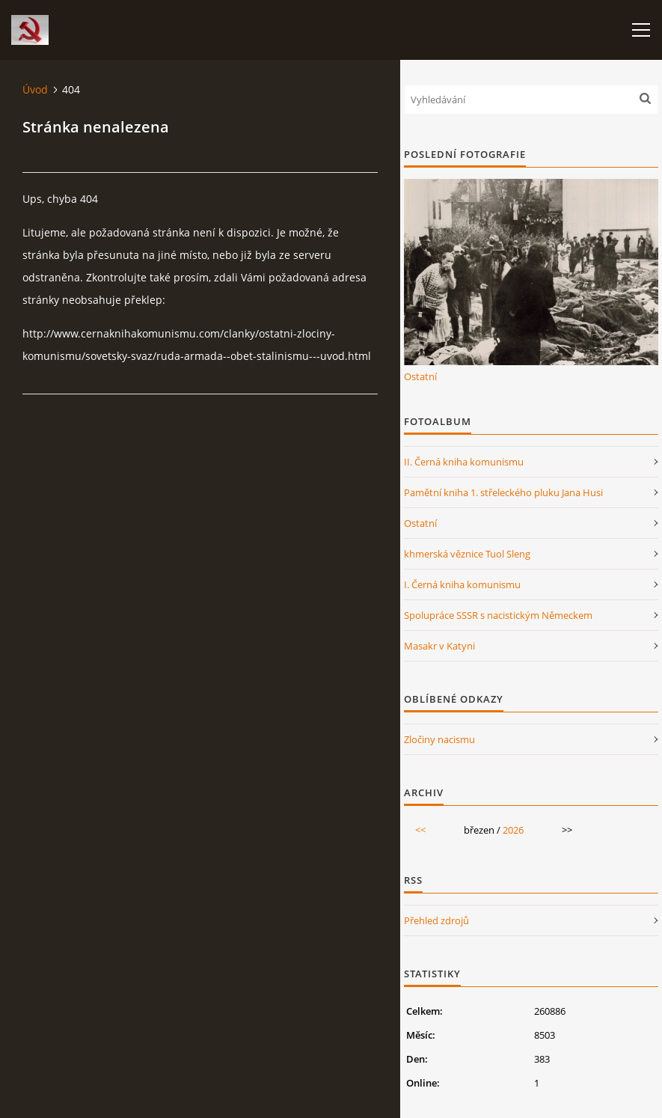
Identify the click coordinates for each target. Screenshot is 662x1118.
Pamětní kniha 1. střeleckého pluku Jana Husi (503, 492)
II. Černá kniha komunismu (464, 461)
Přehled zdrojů (436, 920)
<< (420, 830)
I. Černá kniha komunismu (462, 584)
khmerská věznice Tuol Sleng (467, 553)
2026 (513, 830)
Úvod (35, 89)
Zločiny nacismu (439, 739)
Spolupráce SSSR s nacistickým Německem (498, 615)
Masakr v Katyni (439, 646)
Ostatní (420, 376)
